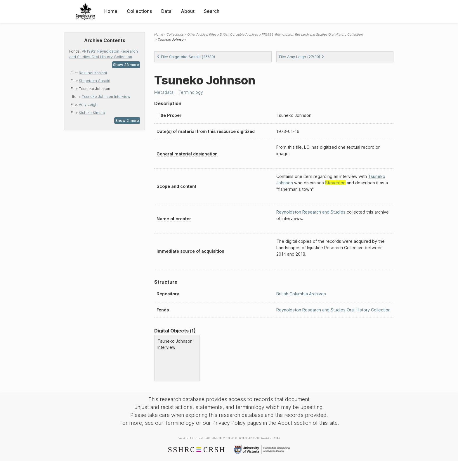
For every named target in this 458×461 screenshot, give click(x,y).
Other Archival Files (201, 34)
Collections (139, 11)
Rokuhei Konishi (93, 73)
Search (211, 11)
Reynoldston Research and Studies (311, 211)
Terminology (190, 92)
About (188, 11)
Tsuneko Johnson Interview (106, 96)
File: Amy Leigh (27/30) (301, 57)
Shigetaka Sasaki (94, 81)
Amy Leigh (88, 104)
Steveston (335, 182)
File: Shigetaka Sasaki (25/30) (186, 57)
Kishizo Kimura (92, 112)
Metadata (164, 92)
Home (110, 11)
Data (166, 11)
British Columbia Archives (239, 34)
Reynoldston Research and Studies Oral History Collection (333, 309)
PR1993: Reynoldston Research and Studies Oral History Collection (312, 34)
